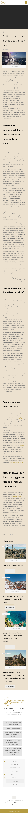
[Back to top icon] (14, 797)
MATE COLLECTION (15, 764)
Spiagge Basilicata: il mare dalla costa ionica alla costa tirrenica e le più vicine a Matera (13, 742)
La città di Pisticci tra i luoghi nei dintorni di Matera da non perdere (13, 599)
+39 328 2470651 (17, 712)
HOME (15, 761)
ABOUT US (15, 777)
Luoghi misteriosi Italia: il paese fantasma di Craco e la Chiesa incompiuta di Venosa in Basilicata (13, 751)
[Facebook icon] (14, 807)
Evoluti (14, 805)
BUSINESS (15, 781)
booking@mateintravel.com (14, 714)
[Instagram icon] (15, 807)
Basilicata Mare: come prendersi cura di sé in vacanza (13, 723)
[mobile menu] (26, 2)
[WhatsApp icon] (12, 807)
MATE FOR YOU (15, 774)
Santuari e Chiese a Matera (12, 565)
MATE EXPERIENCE (15, 768)
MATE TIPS (15, 771)
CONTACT (14, 785)
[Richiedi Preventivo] (14, 811)
